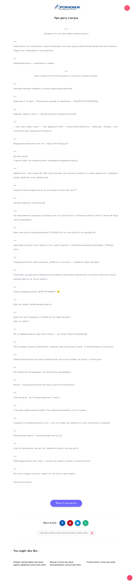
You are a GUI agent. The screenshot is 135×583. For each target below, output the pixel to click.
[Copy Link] (66, 533)
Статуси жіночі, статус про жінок (100, 562)
